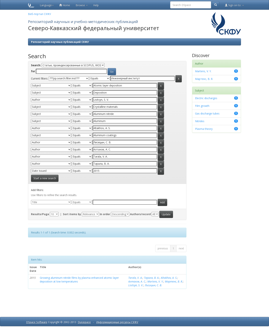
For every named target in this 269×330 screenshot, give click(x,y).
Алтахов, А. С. (137, 281)
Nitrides (199, 121)
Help (96, 5)
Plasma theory (204, 129)
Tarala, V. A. (135, 277)
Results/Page (40, 214)
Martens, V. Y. (155, 281)
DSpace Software (36, 322)
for (33, 71)
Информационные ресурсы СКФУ (117, 322)
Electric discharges (206, 98)
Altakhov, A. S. (169, 277)
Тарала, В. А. (151, 277)
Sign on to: (234, 5)
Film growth (202, 106)
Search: (36, 65)
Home (64, 5)
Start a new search (44, 178)
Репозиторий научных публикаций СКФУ (60, 42)
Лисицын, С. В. (153, 285)
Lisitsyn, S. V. (135, 285)
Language (47, 5)
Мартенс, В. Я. (174, 281)
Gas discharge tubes (207, 113)
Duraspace (84, 322)
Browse (82, 5)
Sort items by (72, 214)
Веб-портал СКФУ (39, 14)
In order (105, 214)
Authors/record (140, 214)
